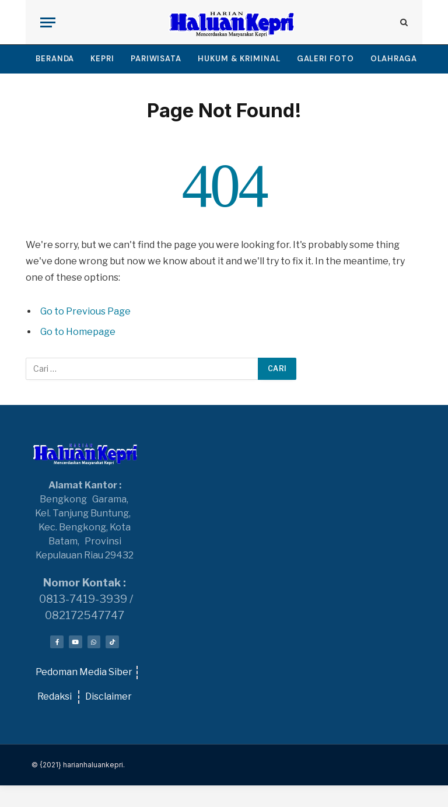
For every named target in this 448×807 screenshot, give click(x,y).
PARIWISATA (156, 59)
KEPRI (102, 59)
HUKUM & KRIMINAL (239, 59)
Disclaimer (108, 696)
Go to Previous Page (85, 311)
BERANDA (55, 59)
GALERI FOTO (325, 59)
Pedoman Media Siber (84, 671)
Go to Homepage (78, 331)
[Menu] (47, 22)
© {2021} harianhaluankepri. (78, 764)
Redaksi (54, 696)
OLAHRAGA (393, 59)
